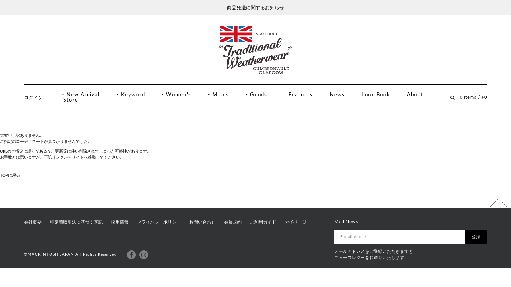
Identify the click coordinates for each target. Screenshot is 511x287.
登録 (475, 236)
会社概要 (33, 222)
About (415, 95)
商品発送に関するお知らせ (255, 7)
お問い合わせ (202, 222)
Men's (220, 95)
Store (70, 100)
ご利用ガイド (263, 222)
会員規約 (233, 222)
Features (301, 95)
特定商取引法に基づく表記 (76, 222)
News (337, 95)
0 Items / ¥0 (473, 97)
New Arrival (83, 95)
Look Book (376, 95)
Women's (178, 95)
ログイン (33, 97)
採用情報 (120, 222)
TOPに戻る (10, 175)
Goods (258, 95)
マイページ (296, 222)
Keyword (133, 95)
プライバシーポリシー (159, 222)
